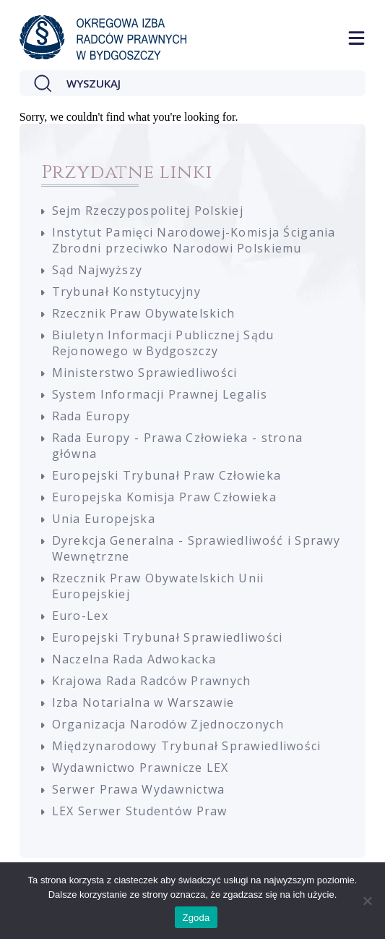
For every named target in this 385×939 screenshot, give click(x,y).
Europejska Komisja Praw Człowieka (164, 497)
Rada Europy (91, 416)
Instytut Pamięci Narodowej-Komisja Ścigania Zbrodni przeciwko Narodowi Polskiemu (194, 240)
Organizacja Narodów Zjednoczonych (168, 724)
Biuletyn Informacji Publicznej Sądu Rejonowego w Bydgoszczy (163, 343)
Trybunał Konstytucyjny (126, 291)
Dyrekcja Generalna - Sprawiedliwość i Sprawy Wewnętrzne (196, 548)
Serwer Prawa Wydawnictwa (138, 789)
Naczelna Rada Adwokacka (134, 659)
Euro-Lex (80, 616)
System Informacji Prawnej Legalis (159, 394)
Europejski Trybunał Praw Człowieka (167, 475)
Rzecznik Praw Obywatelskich (143, 313)
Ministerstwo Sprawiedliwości (145, 373)
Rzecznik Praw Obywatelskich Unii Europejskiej (158, 586)
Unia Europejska (103, 519)
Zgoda (195, 917)
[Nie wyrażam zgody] (367, 900)
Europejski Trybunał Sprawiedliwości (167, 637)
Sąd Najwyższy (97, 270)
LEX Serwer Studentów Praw (140, 811)
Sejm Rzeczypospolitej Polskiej (147, 210)
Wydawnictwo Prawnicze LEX (140, 768)
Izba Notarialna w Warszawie (143, 702)
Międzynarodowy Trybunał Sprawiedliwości (186, 746)
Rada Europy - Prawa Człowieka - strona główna (177, 446)
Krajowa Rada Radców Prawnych (151, 681)
